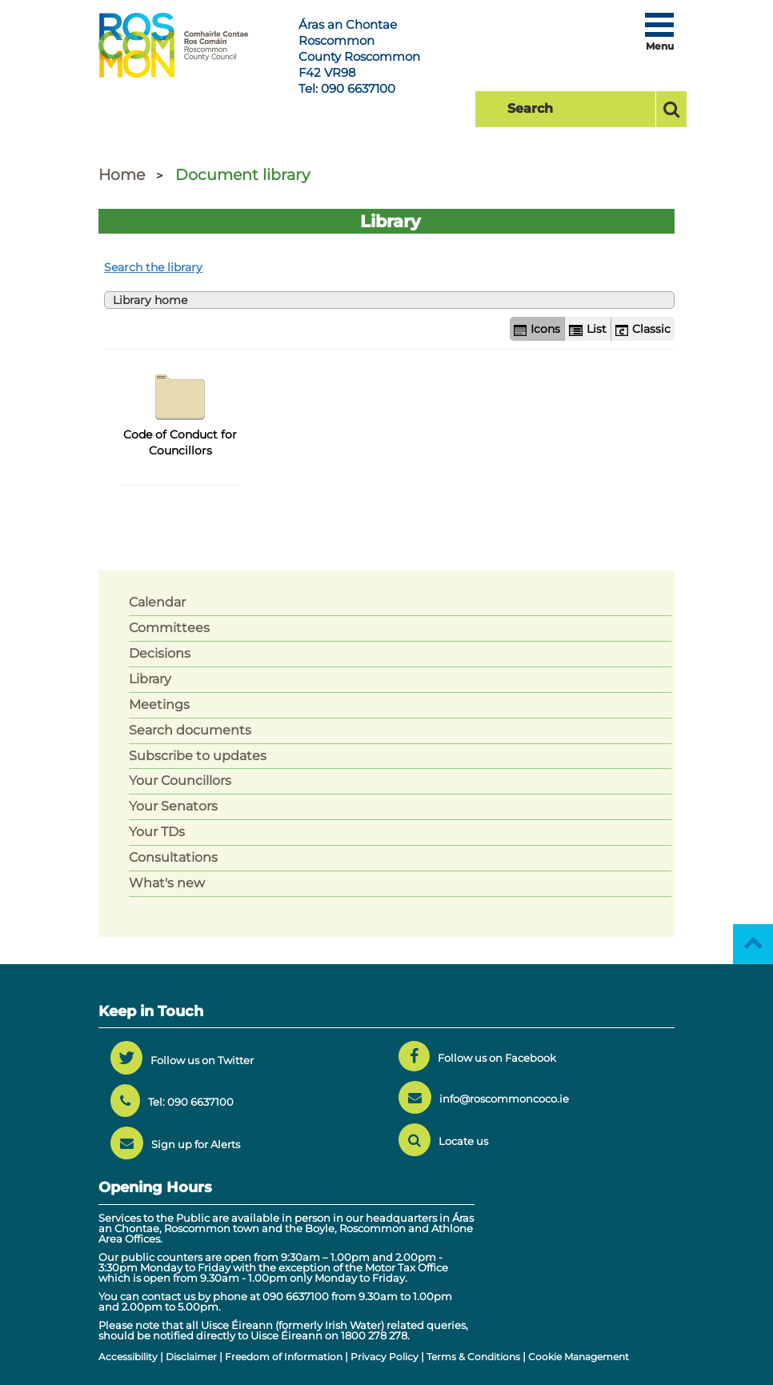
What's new (167, 883)
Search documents (190, 730)
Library (150, 678)
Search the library (153, 267)
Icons (537, 329)
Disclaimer (191, 1357)
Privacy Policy (384, 1357)
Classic (643, 329)
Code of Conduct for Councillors (180, 412)
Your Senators (173, 806)
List (587, 329)
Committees (169, 627)
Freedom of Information (283, 1357)
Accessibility (128, 1357)
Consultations (173, 857)
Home (121, 175)
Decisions (159, 653)
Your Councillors (180, 780)
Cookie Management (578, 1357)
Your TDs (157, 831)
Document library (242, 175)
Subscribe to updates (197, 755)
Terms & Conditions (473, 1357)
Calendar (157, 602)
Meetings (159, 704)
